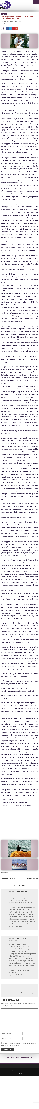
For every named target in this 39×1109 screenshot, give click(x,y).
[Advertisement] (18, 868)
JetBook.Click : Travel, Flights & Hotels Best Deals (19, 1057)
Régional (4, 14)
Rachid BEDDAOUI (7, 21)
